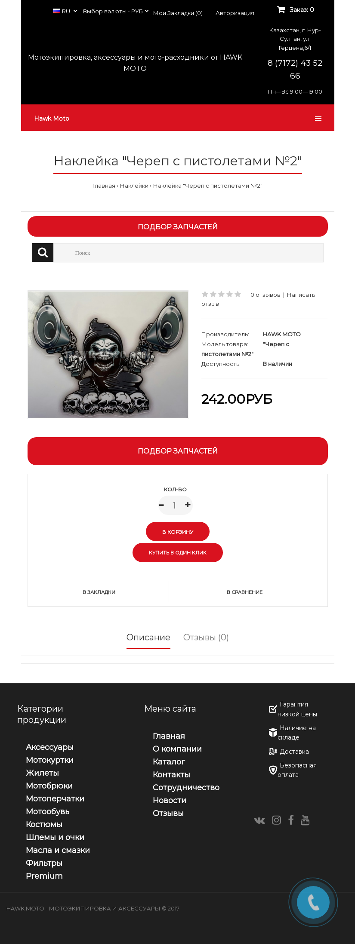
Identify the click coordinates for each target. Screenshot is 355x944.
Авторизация (235, 12)
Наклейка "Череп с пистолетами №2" (207, 185)
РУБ (137, 11)
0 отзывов (265, 294)
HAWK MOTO (282, 334)
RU (62, 11)
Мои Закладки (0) (178, 12)
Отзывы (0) (206, 637)
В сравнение (244, 592)
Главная (104, 185)
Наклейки (134, 185)
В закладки (99, 592)
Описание (148, 637)
